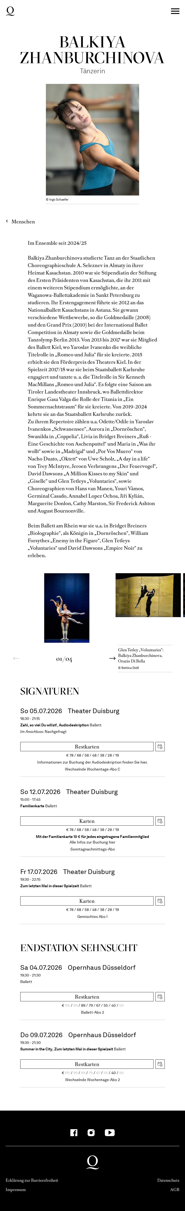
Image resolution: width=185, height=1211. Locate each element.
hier (112, 842)
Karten (87, 821)
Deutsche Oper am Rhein (10, 11)
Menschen (23, 221)
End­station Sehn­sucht (78, 948)
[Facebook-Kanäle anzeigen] (73, 1132)
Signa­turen (49, 691)
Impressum (16, 1189)
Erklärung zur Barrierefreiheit (32, 1180)
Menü (175, 11)
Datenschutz (168, 1180)
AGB (174, 1189)
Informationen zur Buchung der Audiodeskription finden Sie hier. (92, 762)
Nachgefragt (56, 731)
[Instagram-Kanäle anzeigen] (91, 1132)
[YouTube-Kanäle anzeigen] (110, 1132)
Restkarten (87, 746)
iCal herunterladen (160, 746)
